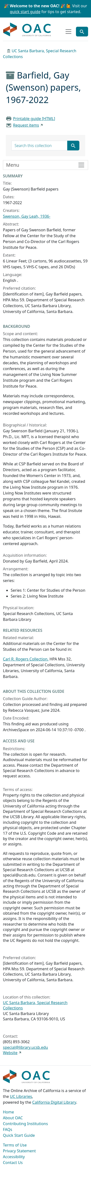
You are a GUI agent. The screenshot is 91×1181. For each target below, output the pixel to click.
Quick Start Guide (19, 1135)
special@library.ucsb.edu (25, 1047)
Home (8, 1112)
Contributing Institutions (25, 1123)
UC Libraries (21, 1096)
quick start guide (25, 11)
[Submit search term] (73, 145)
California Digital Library (54, 1102)
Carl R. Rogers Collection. (26, 659)
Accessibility (14, 1156)
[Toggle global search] (82, 31)
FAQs (7, 1129)
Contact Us (13, 1162)
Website (10, 1052)
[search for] (39, 145)
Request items (26, 125)
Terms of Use (15, 1145)
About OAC (13, 1117)
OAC (27, 29)
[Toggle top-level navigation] (68, 31)
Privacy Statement (19, 1151)
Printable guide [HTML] (34, 118)
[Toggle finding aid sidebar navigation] (45, 165)
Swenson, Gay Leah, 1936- (26, 216)
